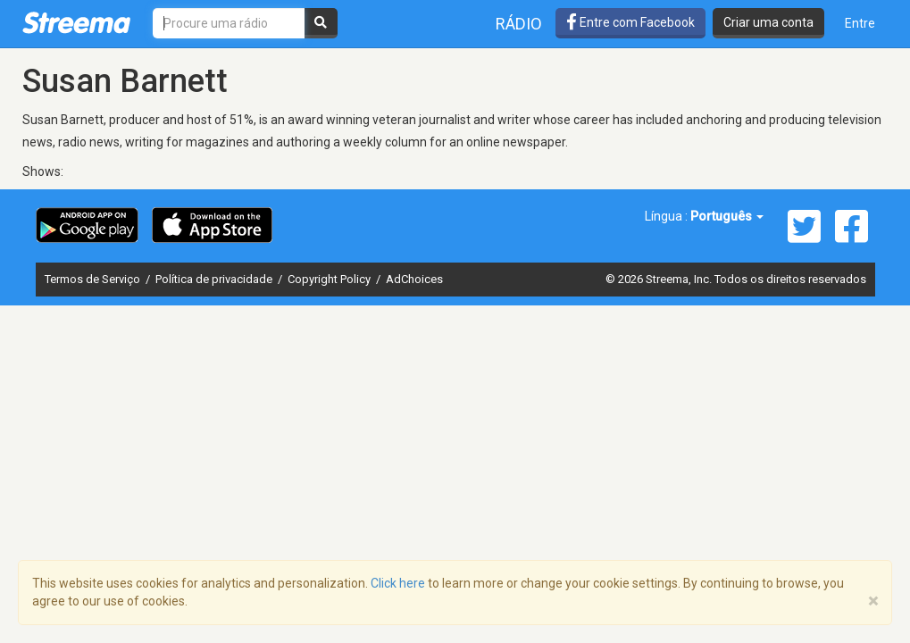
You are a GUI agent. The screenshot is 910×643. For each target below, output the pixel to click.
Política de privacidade (215, 279)
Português (727, 216)
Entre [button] (860, 23)
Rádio (519, 23)
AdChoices (414, 279)
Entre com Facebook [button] (630, 22)
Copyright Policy (330, 279)
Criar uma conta (768, 22)
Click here (398, 583)
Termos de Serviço (94, 279)
